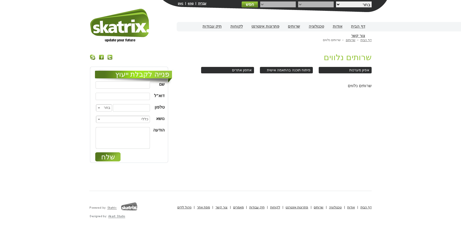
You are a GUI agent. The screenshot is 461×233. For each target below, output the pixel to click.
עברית (202, 3)
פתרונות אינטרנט (265, 26)
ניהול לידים (184, 207)
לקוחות (236, 26)
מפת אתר (203, 207)
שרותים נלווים (348, 57)
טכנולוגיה (316, 26)
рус (180, 3)
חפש (250, 4)
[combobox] (104, 108)
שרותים (294, 26)
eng (191, 3)
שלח (108, 157)
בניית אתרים (120, 25)
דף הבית (358, 26)
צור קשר (358, 35)
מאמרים (238, 207)
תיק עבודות (212, 26)
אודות (338, 26)
